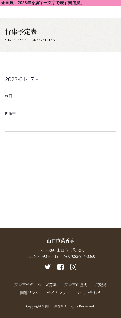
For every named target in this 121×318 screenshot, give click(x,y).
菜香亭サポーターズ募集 (35, 284)
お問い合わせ (89, 292)
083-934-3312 (46, 256)
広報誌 (101, 284)
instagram (73, 267)
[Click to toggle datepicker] (21, 79)
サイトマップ (58, 292)
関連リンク (29, 292)
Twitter (48, 267)
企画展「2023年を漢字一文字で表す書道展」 (42, 3)
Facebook (60, 267)
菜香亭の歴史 (75, 284)
